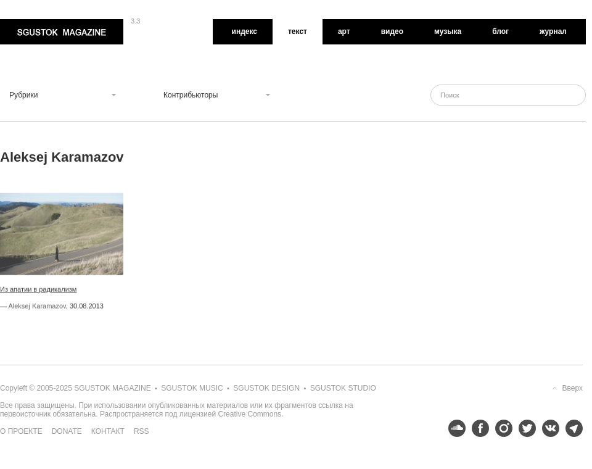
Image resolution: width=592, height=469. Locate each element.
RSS (141, 431)
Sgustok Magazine (61, 31)
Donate (67, 431)
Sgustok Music (192, 388)
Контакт (108, 431)
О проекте (21, 431)
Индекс (244, 31)
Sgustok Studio (343, 388)
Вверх (572, 388)
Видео (392, 31)
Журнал (553, 31)
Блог (500, 31)
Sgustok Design (266, 388)
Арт (344, 31)
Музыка (447, 31)
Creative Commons (249, 414)
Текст (297, 31)
